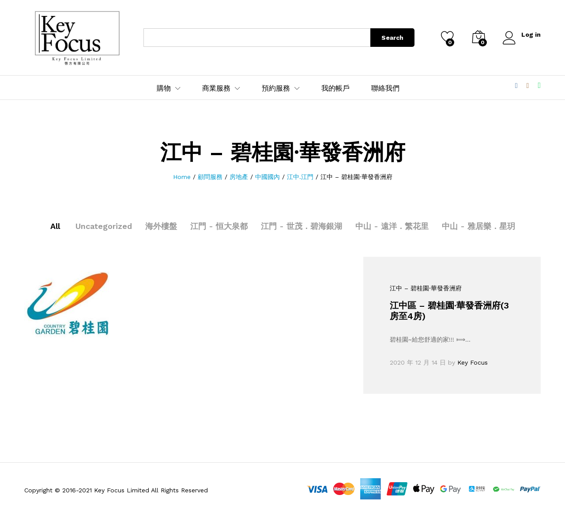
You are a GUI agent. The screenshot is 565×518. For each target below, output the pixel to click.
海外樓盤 (161, 226)
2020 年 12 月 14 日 (418, 362)
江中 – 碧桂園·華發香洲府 (426, 288)
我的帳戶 (335, 88)
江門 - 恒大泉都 (219, 226)
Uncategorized (103, 226)
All (55, 226)
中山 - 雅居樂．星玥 (478, 226)
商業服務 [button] (216, 88)
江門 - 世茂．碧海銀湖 (301, 226)
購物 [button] (164, 88)
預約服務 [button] (276, 88)
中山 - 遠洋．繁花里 (392, 226)
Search (392, 37)
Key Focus (472, 362)
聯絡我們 (385, 88)
